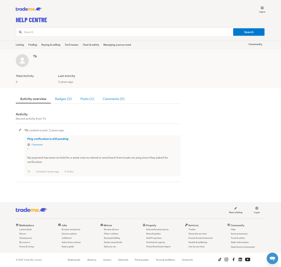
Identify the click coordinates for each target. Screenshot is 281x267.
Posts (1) (87, 99)
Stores (22, 233)
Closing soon (25, 237)
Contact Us (187, 259)
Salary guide (68, 246)
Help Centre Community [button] (243, 246)
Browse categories (71, 229)
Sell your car (110, 246)
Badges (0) (63, 99)
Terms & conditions (165, 259)
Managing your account (117, 44)
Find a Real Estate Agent (158, 246)
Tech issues (71, 44)
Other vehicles (111, 233)
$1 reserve (24, 242)
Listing (20, 44)
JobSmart (67, 237)
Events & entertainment (201, 237)
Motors (106, 225)
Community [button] (255, 44)
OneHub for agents (155, 242)
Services (192, 225)
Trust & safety (91, 44)
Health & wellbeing (198, 242)
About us (91, 259)
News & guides (153, 233)
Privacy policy (142, 259)
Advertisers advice (71, 242)
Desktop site (74, 259)
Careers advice (69, 233)
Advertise (123, 259)
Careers (107, 259)
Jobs (62, 225)
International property (157, 229)
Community (235, 225)
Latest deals (25, 229)
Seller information (240, 242)
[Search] (140, 32)
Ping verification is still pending (47, 139)
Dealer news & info (113, 242)
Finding (32, 44)
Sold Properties (154, 237)
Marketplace (25, 225)
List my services (197, 246)
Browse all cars (111, 229)
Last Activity (66, 76)
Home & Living (26, 246)
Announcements (239, 233)
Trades (192, 229)
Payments (37, 144)
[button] (260, 9)
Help (233, 229)
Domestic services (198, 233)
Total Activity (25, 76)
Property (149, 225)
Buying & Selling (112, 237)
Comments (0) (114, 99)
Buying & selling (50, 44)
